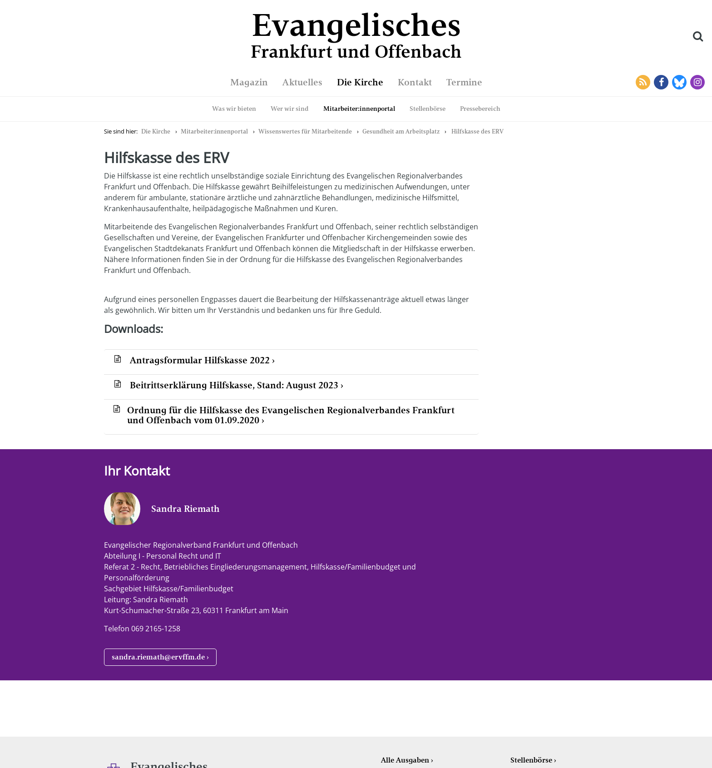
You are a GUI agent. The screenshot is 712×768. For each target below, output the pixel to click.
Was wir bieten (234, 108)
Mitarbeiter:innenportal (359, 108)
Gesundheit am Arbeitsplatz (401, 131)
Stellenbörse (427, 108)
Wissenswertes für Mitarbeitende (305, 131)
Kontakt (415, 82)
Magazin (249, 82)
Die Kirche (360, 82)
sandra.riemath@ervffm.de (158, 657)
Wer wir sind (290, 108)
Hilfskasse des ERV (477, 131)
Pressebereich (480, 108)
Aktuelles (302, 82)
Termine (464, 82)
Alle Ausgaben (405, 760)
